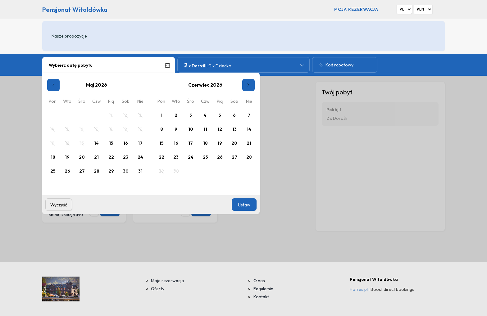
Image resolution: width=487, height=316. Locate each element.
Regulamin (263, 288)
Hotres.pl (359, 289)
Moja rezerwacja (356, 9)
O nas (259, 280)
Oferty (157, 288)
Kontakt (261, 297)
